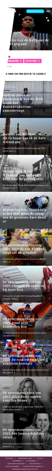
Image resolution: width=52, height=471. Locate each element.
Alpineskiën (11, 61)
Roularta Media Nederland (32, 466)
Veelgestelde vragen (25, 458)
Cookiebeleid (16, 461)
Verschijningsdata (12, 466)
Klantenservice (35, 464)
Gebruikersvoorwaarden (16, 464)
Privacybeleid (31, 461)
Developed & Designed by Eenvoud (25, 469)
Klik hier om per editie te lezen (24, 74)
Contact (40, 458)
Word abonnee (35, 11)
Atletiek (31, 61)
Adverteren (9, 458)
